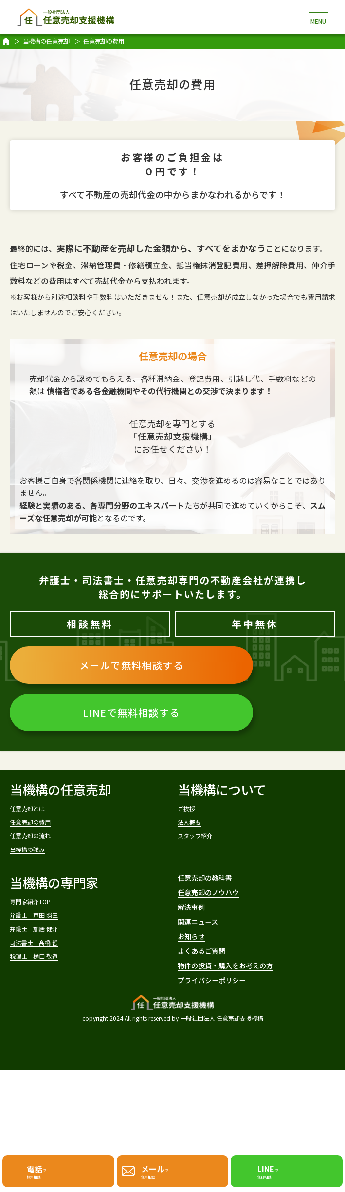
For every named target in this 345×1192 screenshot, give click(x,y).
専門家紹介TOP (48, 934)
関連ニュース (215, 983)
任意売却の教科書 (228, 911)
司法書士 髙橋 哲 (56, 997)
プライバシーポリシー (241, 1097)
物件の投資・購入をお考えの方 (253, 1064)
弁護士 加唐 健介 (56, 976)
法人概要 (200, 833)
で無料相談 (40, 1168)
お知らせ (203, 1007)
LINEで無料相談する (131, 712)
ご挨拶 (194, 812)
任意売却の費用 (49, 833)
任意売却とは (43, 812)
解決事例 (203, 959)
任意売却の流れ (49, 854)
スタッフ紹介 (211, 854)
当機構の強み (43, 875)
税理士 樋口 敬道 (56, 1018)
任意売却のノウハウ (234, 935)
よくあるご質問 (222, 1031)
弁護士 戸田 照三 (56, 955)
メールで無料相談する (131, 665)
